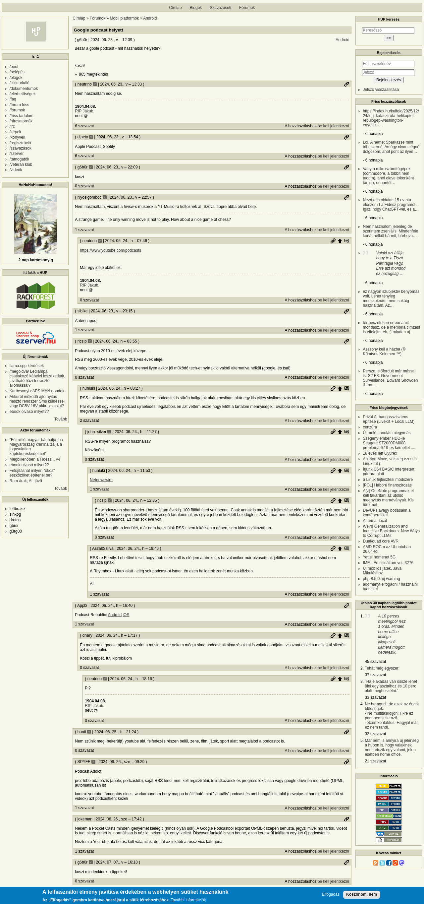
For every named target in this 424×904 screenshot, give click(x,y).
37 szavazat (375, 675)
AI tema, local (375, 520)
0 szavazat (84, 186)
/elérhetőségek (23, 94)
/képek (15, 132)
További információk (188, 901)
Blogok (196, 7)
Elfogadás (331, 896)
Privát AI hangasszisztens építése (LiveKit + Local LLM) (388, 419)
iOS (126, 615)
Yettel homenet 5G (379, 557)
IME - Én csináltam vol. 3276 (388, 562)
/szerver (17, 153)
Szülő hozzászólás (340, 240)
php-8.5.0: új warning (381, 578)
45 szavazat (375, 661)
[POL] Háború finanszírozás (387, 485)
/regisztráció (20, 143)
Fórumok (247, 7)
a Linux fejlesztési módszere (388, 479)
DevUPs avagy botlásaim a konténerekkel (386, 512)
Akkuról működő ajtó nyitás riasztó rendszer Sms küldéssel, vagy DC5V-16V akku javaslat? (38, 401)
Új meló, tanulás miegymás (386, 432)
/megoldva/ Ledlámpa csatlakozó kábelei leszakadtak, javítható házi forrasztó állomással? (37, 378)
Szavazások (220, 7)
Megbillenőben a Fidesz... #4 (35, 459)
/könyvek (17, 137)
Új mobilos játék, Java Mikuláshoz (382, 570)
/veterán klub (21, 164)
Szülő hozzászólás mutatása (346, 240)
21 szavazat (375, 761)
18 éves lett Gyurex (380, 453)
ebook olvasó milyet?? (29, 411)
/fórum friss (19, 104)
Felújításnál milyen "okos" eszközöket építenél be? (32, 473)
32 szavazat (375, 734)
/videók (16, 169)
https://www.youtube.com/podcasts (110, 250)
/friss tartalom (21, 115)
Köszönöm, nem (361, 895)
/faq (13, 99)
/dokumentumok (24, 88)
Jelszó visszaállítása (381, 89)
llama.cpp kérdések (27, 365)
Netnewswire (101, 480)
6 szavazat (84, 126)
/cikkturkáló (19, 83)
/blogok (16, 77)
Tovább (60, 419)
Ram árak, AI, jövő (26, 481)
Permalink (346, 84)
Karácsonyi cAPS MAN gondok (37, 391)
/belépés (17, 72)
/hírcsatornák (21, 121)
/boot (14, 66)
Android (150, 18)
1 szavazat (84, 229)
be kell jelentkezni (333, 126)
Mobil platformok (124, 18)
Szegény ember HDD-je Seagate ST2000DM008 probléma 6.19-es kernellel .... (389, 443)
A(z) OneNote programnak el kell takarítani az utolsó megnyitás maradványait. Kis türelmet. (388, 497)
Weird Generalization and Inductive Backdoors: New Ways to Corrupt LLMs (391, 531)
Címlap (175, 7)
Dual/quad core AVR (380, 541)
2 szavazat (89, 420)
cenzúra (370, 427)
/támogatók (19, 159)
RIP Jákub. (84, 111)
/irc (12, 126)
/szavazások (20, 148)
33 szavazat (375, 697)
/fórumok (17, 110)
